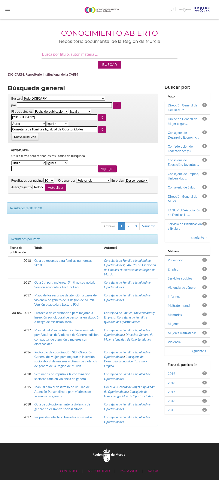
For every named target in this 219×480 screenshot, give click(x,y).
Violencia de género (182, 287)
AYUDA (152, 471)
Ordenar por (67, 180)
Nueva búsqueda (25, 137)
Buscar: (16, 98)
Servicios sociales (180, 278)
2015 (171, 410)
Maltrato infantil (179, 305)
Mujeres (173, 324)
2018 (171, 383)
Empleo (173, 269)
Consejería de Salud (181, 187)
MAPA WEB (128, 471)
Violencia (174, 342)
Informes (174, 296)
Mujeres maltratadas (182, 333)
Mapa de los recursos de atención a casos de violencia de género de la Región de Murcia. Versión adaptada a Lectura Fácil (65, 299)
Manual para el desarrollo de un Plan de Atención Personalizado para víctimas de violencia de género (62, 391)
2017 (171, 392)
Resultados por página (27, 180)
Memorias (175, 315)
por (13, 105)
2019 (171, 373)
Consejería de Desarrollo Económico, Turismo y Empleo (125, 361)
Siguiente (148, 226)
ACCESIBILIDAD (99, 471)
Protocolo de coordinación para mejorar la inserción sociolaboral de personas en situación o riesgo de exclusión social (67, 317)
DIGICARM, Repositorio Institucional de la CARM (43, 74)
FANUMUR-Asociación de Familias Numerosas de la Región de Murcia (130, 269)
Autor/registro (21, 187)
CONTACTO (68, 471)
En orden (117, 180)
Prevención (175, 260)
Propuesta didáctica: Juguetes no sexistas (63, 417)
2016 (171, 401)
